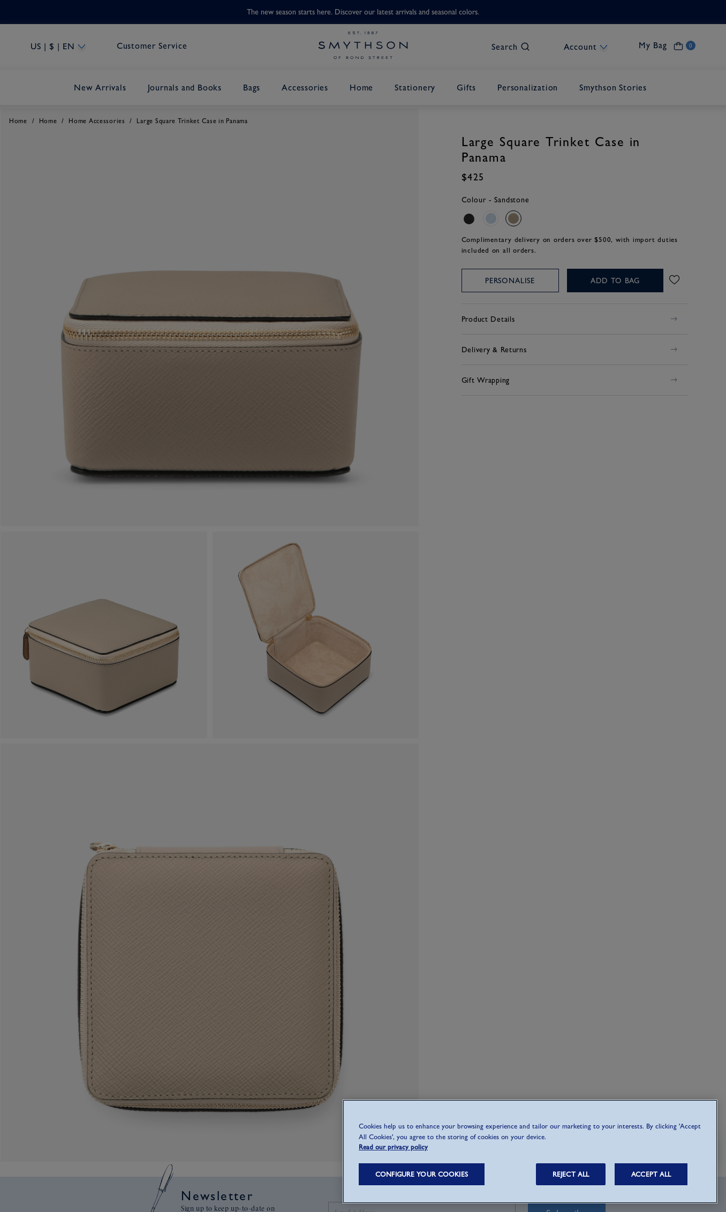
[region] (530, 1151)
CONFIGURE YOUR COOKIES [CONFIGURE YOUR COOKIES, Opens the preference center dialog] (421, 1174)
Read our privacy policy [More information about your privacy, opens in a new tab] (393, 1147)
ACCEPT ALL (651, 1174)
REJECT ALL (571, 1174)
